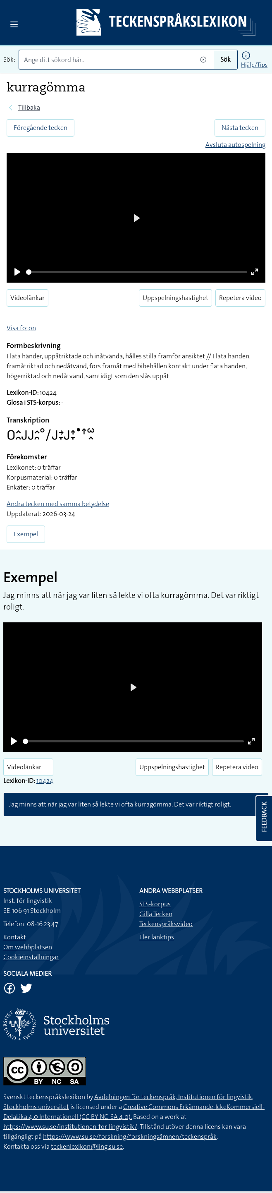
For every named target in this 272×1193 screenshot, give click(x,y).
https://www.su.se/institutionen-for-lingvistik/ (70, 1126)
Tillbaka (29, 107)
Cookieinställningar (31, 957)
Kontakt (14, 937)
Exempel (26, 534)
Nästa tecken (240, 127)
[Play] (17, 271)
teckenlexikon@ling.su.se (87, 1146)
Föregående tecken (40, 127)
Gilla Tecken (155, 914)
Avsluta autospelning (235, 144)
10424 (44, 780)
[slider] (136, 272)
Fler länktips (156, 937)
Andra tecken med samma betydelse (58, 503)
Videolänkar (27, 297)
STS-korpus (155, 904)
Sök (225, 59)
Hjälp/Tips (254, 64)
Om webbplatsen (27, 947)
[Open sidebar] (14, 24)
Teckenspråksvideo (166, 923)
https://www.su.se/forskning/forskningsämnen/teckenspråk (130, 1136)
